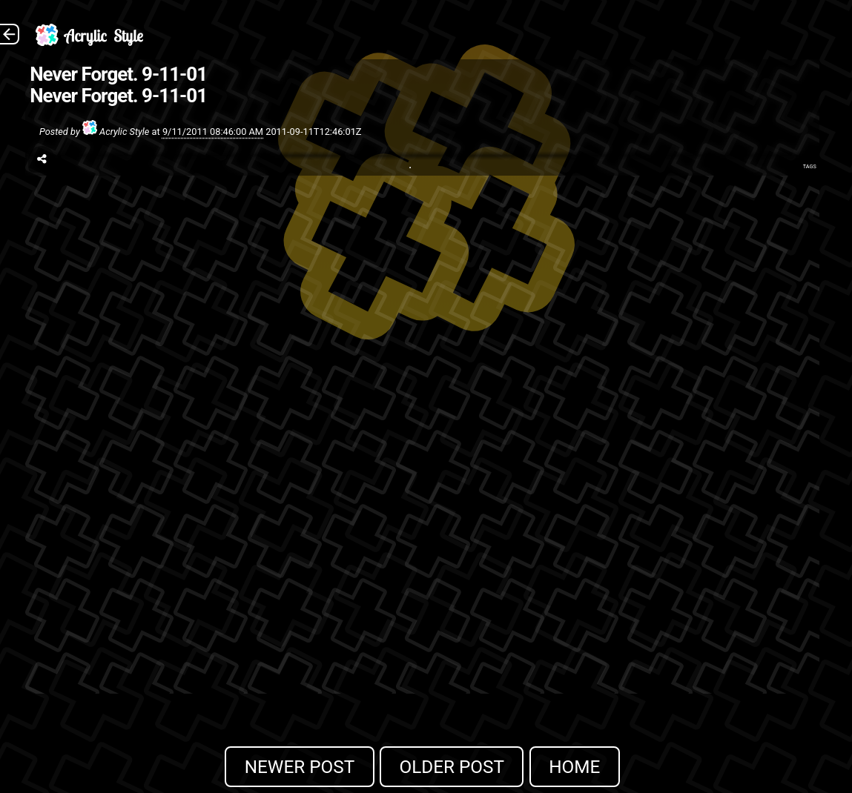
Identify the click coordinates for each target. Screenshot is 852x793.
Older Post (451, 766)
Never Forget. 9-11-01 (118, 74)
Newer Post (300, 766)
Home (574, 766)
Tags (809, 166)
